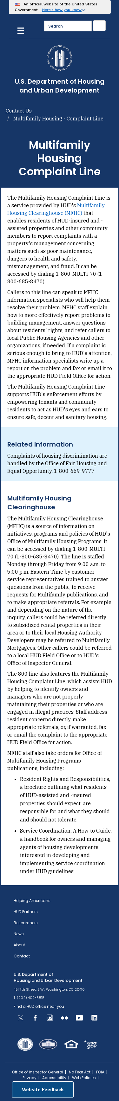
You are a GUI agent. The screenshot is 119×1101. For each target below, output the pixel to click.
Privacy (29, 1077)
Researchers (26, 922)
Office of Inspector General (37, 1072)
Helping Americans (32, 900)
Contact (22, 956)
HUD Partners (26, 911)
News (19, 934)
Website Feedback (43, 1089)
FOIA (100, 1072)
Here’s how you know (62, 10)
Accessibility (54, 1077)
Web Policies (84, 1077)
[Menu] (21, 29)
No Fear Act (79, 1072)
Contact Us (19, 110)
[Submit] (99, 25)
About (19, 945)
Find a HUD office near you (39, 1006)
